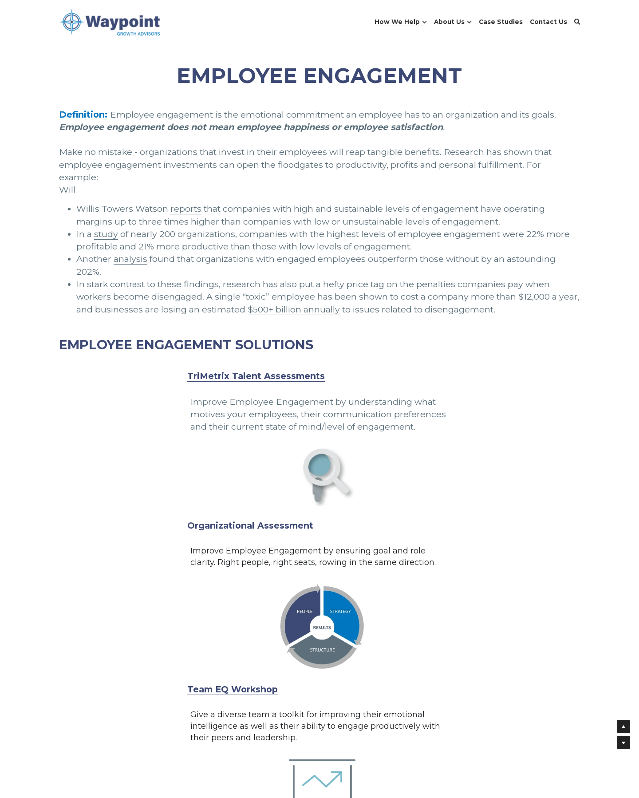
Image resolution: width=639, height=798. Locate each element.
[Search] (577, 22)
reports (185, 208)
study (106, 234)
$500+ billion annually (294, 309)
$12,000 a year (548, 296)
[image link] (109, 21)
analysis (130, 258)
